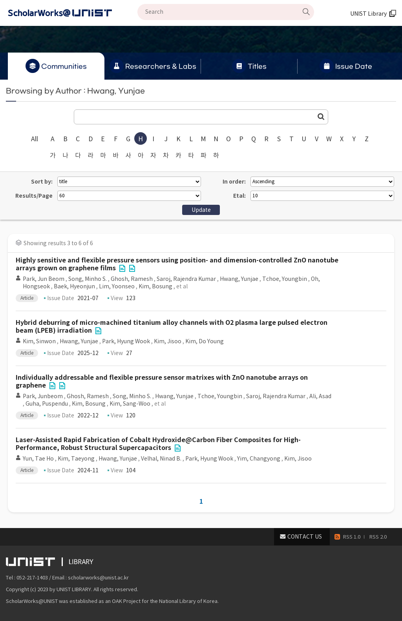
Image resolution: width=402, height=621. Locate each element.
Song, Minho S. (87, 278)
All (34, 139)
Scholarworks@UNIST (72, 13)
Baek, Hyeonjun (74, 286)
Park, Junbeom (43, 396)
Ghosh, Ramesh (132, 278)
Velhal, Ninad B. (161, 458)
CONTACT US (304, 536)
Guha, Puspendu (47, 403)
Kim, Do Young (204, 341)
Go (321, 116)
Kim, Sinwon (39, 341)
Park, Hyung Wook (126, 341)
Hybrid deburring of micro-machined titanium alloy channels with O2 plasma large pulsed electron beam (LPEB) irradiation (171, 327)
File (122, 268)
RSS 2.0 (378, 537)
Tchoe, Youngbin (284, 278)
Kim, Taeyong (76, 458)
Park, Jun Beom (43, 278)
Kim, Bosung (155, 286)
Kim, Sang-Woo (130, 403)
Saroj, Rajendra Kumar (186, 278)
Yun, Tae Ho (38, 458)
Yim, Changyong (258, 458)
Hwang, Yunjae (239, 278)
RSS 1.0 (351, 537)
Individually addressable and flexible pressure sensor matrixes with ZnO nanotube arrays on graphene (162, 381)
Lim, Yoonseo (117, 286)
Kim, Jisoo (167, 341)
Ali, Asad (320, 396)
